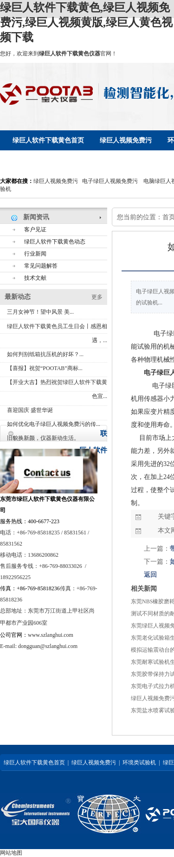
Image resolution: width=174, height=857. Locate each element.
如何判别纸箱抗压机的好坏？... (45, 354)
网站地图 (11, 853)
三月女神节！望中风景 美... (40, 312)
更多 (97, 297)
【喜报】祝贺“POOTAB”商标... (45, 368)
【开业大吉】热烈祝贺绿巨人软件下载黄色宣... (57, 389)
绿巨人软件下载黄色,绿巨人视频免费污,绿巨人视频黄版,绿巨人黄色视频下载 (86, 22)
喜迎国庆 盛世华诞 (30, 410)
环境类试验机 (139, 762)
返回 (150, 574)
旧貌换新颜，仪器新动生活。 (43, 438)
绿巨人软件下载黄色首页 (34, 762)
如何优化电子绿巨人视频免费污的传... (53, 424)
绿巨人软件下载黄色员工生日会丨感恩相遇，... (57, 333)
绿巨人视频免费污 (55, 181)
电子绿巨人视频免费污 (110, 181)
